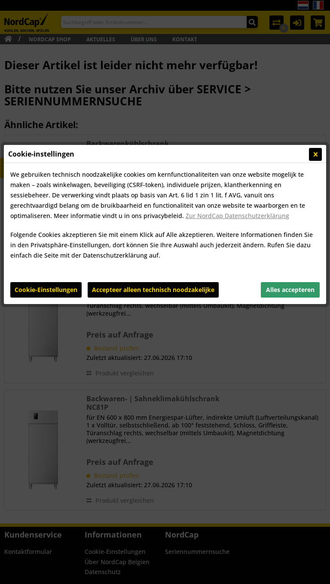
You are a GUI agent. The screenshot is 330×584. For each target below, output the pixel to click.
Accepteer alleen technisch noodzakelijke (153, 220)
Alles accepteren (290, 220)
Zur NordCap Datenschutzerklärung (237, 146)
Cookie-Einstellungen (46, 220)
